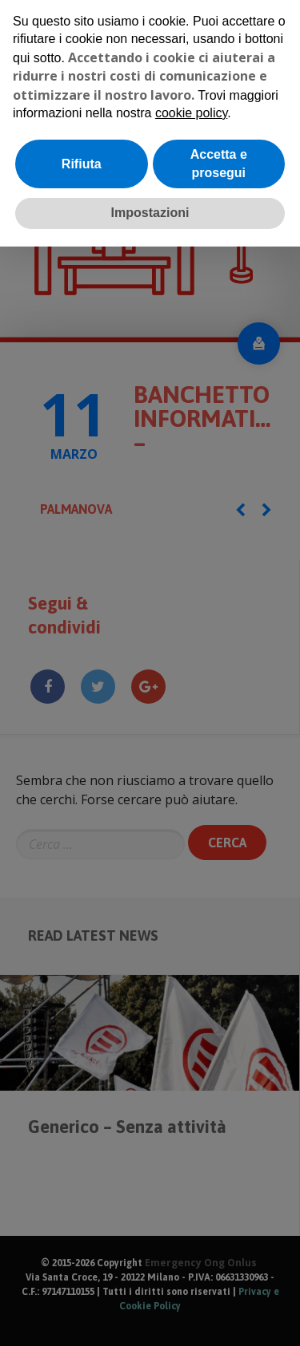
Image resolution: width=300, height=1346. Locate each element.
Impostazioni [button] (150, 212)
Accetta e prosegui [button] (218, 163)
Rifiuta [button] (82, 164)
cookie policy (191, 113)
